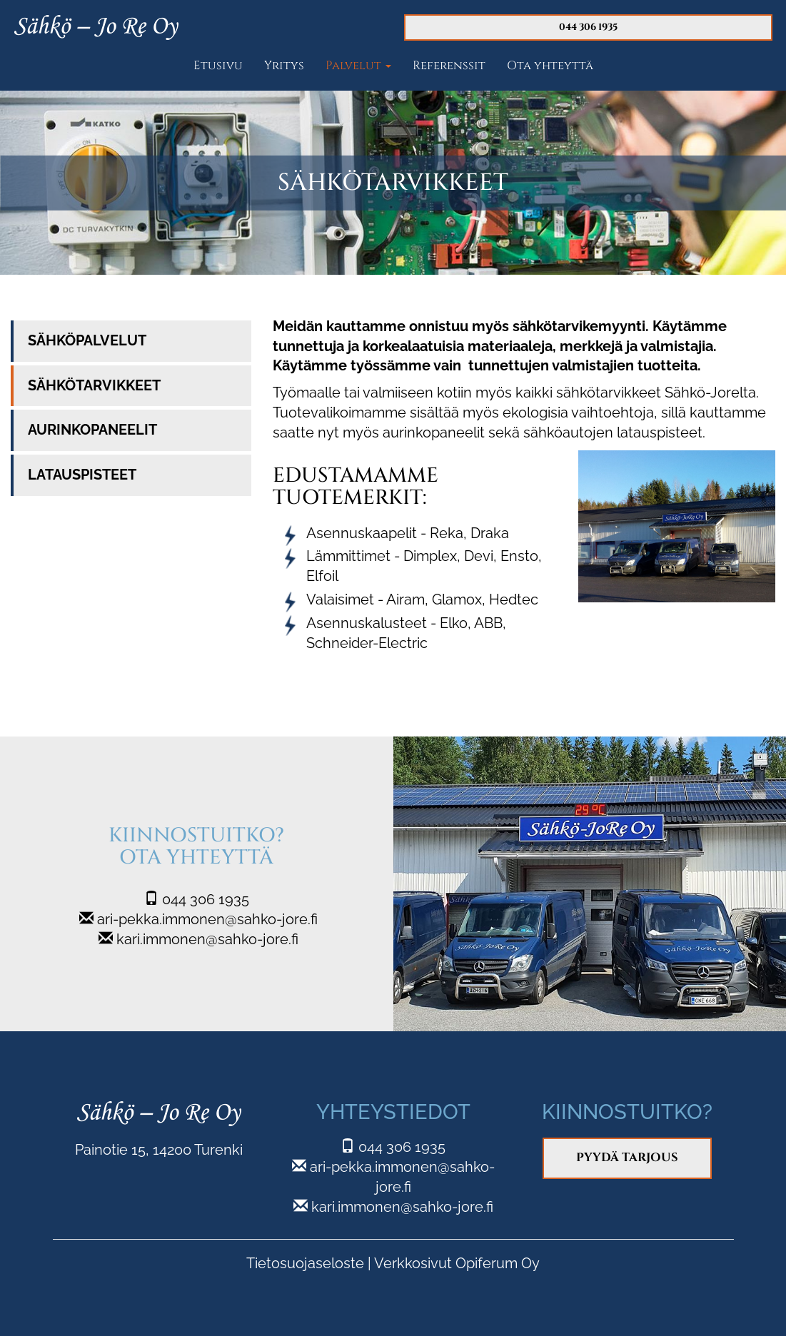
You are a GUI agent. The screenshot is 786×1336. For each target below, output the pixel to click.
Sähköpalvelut (87, 341)
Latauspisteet (82, 475)
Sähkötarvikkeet (94, 386)
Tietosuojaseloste (305, 1263)
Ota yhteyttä (550, 66)
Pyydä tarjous (627, 1157)
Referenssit (449, 66)
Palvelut (358, 66)
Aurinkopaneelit (92, 430)
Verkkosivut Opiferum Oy (457, 1263)
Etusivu (218, 66)
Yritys (284, 66)
